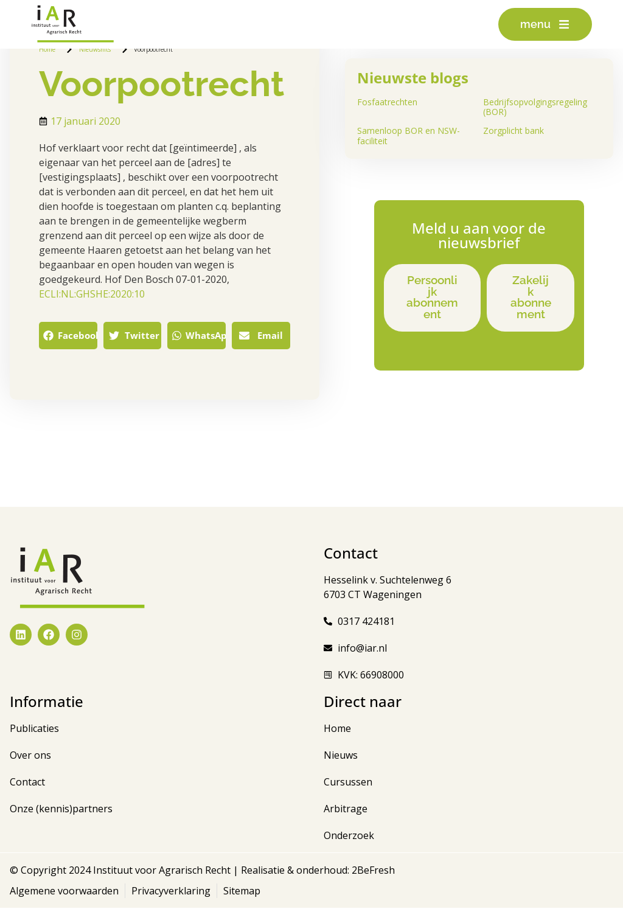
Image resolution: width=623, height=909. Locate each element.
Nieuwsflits (95, 49)
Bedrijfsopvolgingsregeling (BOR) (535, 107)
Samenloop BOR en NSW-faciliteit (408, 136)
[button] (68, 335)
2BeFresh (372, 871)
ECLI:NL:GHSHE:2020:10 (92, 294)
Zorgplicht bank (513, 130)
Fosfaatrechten (387, 102)
